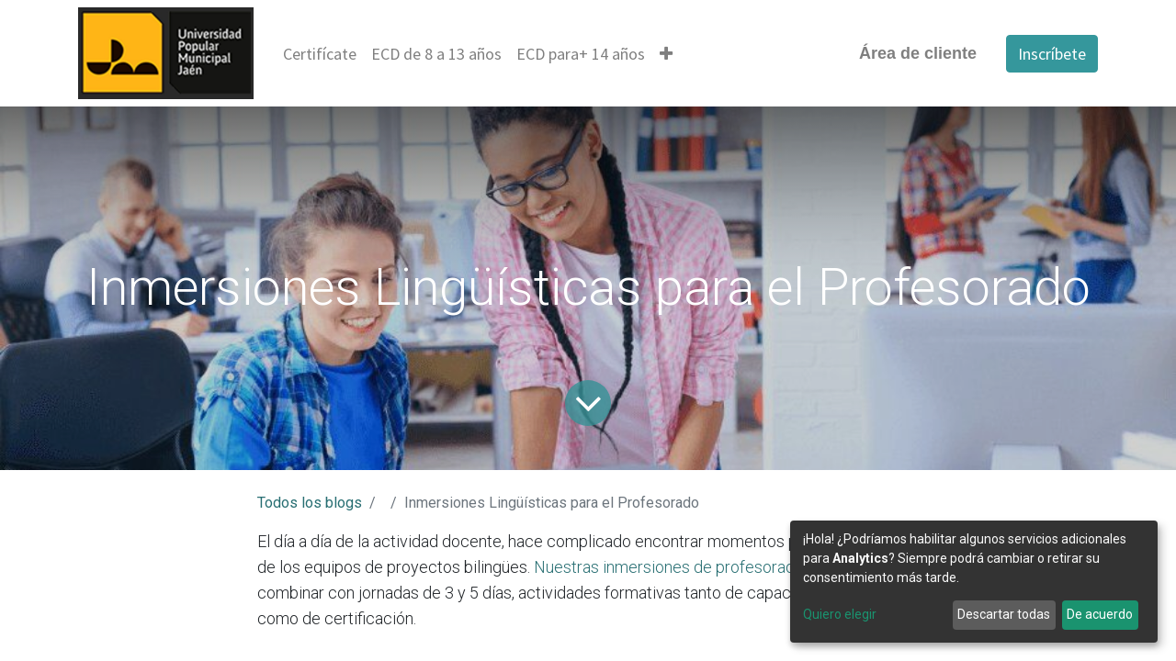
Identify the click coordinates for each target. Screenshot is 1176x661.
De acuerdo (1100, 614)
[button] (666, 53)
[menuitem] (320, 53)
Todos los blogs (309, 502)
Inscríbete (1052, 53)
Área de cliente (918, 53)
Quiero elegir (839, 614)
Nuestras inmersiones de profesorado (669, 567)
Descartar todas (1003, 614)
